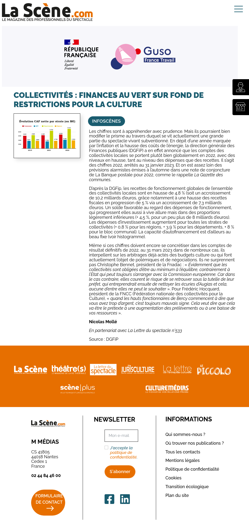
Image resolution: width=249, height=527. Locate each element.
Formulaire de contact (49, 499)
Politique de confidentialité (192, 469)
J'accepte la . (124, 452)
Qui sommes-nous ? (185, 434)
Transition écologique (187, 486)
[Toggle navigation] (238, 9)
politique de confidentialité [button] (123, 454)
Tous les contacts (182, 451)
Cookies (173, 477)
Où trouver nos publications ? (194, 443)
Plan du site (177, 495)
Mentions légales (182, 460)
